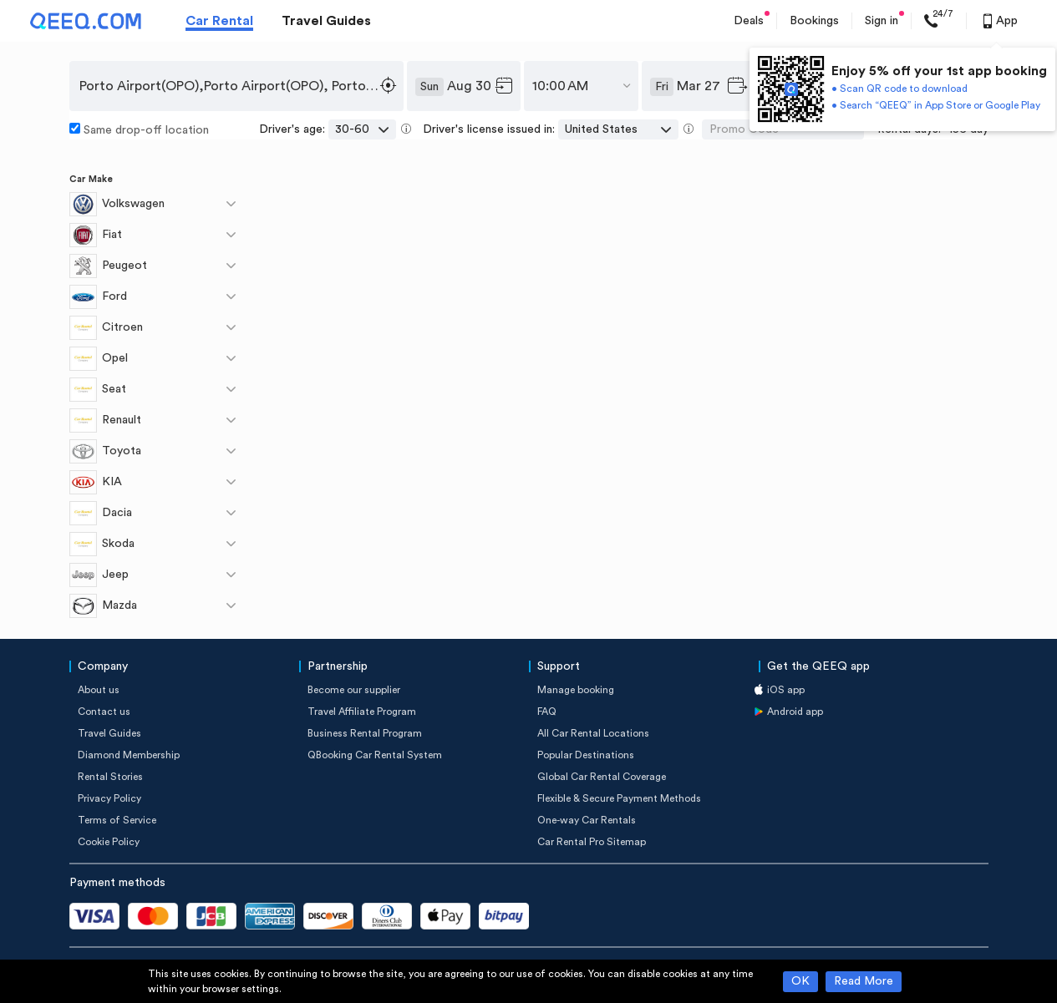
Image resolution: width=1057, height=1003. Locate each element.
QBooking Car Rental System (374, 755)
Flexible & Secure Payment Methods (619, 798)
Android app (795, 712)
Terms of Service (117, 820)
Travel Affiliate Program (361, 712)
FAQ (546, 712)
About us (98, 690)
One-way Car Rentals (586, 820)
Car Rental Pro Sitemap (591, 842)
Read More (863, 981)
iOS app (786, 690)
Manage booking (575, 690)
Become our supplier (353, 690)
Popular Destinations (585, 755)
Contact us (104, 712)
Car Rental (219, 21)
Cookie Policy (109, 842)
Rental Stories (110, 777)
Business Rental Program (364, 733)
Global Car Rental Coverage (601, 777)
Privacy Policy (109, 798)
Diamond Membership (129, 755)
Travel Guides (326, 21)
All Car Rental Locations (593, 733)
